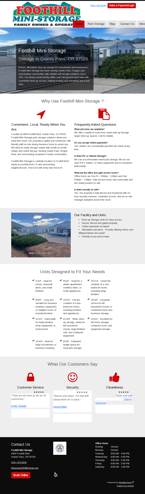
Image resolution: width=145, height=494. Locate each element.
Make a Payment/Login (121, 5)
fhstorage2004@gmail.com (25, 468)
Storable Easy (126, 482)
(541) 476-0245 (98, 5)
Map (112, 23)
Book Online (20, 475)
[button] (15, 235)
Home (78, 23)
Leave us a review (125, 486)
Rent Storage (96, 23)
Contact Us (127, 23)
